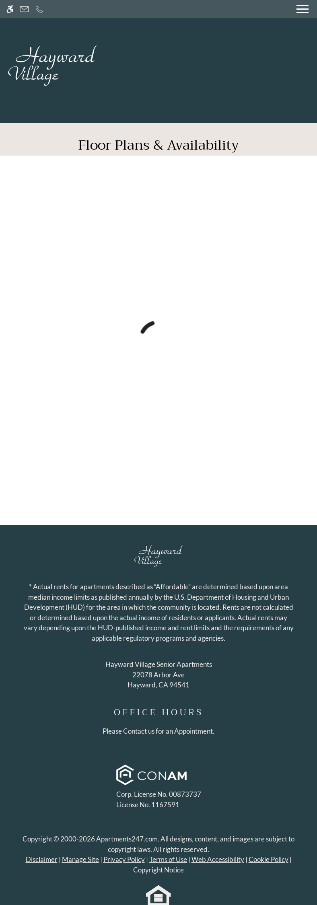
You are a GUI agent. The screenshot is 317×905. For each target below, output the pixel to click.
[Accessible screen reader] (10, 9)
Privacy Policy (124, 859)
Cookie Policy (268, 859)
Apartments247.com (127, 839)
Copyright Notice (158, 870)
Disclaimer (42, 859)
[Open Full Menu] (302, 9)
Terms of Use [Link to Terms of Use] (168, 859)
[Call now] (39, 9)
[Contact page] (24, 9)
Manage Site (80, 859)
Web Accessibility (217, 859)
